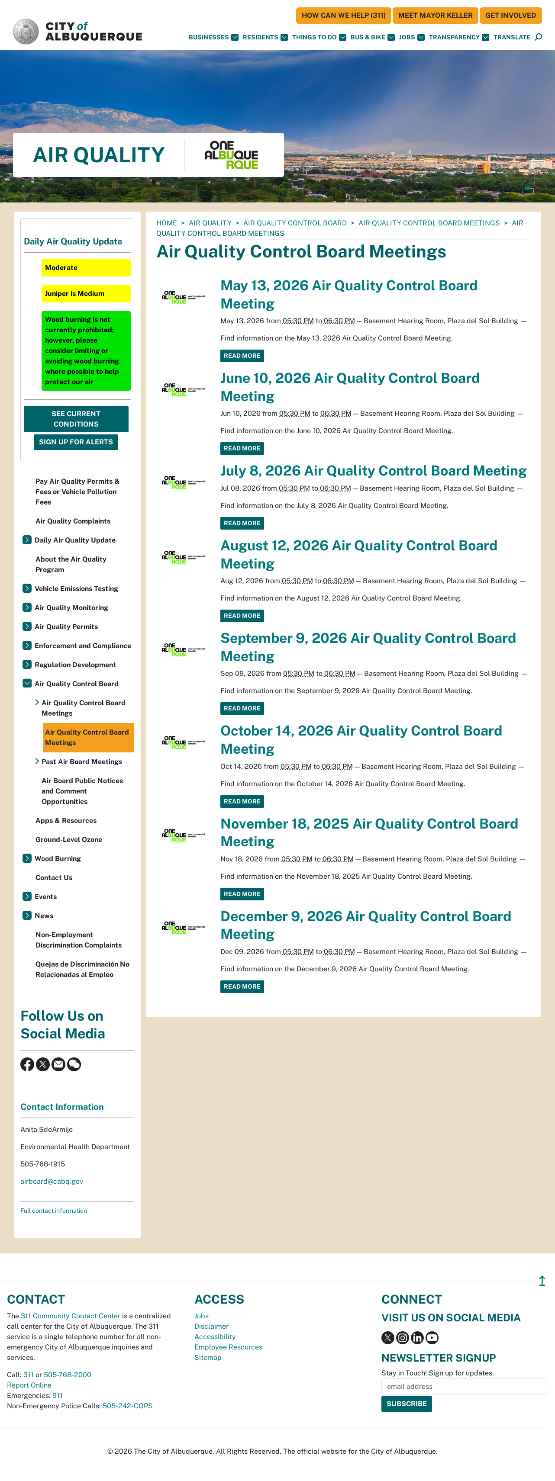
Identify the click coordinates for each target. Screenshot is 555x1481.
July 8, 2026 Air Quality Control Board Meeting (373, 471)
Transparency (459, 37)
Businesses (214, 37)
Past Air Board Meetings (82, 762)
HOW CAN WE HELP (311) (344, 15)
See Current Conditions (76, 419)
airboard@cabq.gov (51, 1181)
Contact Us (53, 878)
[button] (512, 37)
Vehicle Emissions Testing (76, 589)
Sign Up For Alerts (76, 442)
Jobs (412, 37)
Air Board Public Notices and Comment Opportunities (82, 791)
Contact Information (62, 1107)
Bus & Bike (373, 37)
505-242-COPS (128, 1406)
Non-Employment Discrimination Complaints (78, 940)
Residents (265, 37)
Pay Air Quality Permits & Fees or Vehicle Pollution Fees (77, 491)
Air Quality (210, 223)
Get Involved (510, 15)
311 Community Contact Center (70, 1316)
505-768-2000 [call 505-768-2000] (67, 1375)
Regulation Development (75, 665)
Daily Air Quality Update (75, 540)
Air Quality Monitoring (71, 608)
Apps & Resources (66, 820)
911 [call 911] (57, 1395)
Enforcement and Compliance (83, 646)
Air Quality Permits (66, 627)
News (44, 916)
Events (46, 897)
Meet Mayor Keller (435, 15)
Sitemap (208, 1357)
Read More (242, 355)
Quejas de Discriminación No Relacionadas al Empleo (82, 969)
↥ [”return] (542, 1281)
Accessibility (215, 1337)
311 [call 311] (28, 1375)
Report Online (29, 1385)
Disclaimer (211, 1326)
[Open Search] (538, 37)
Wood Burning (58, 859)
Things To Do (319, 37)
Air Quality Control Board (295, 223)
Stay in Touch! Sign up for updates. (437, 1373)
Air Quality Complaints (72, 521)
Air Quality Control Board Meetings (429, 223)
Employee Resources (228, 1347)
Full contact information (53, 1210)
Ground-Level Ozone (68, 839)
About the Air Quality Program (70, 564)
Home (166, 223)
